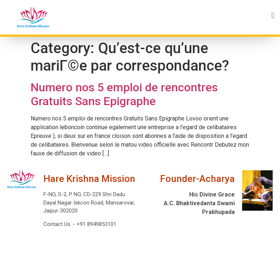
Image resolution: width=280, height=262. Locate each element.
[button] (169, 15)
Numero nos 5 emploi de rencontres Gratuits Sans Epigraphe (124, 94)
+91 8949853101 (95, 224)
